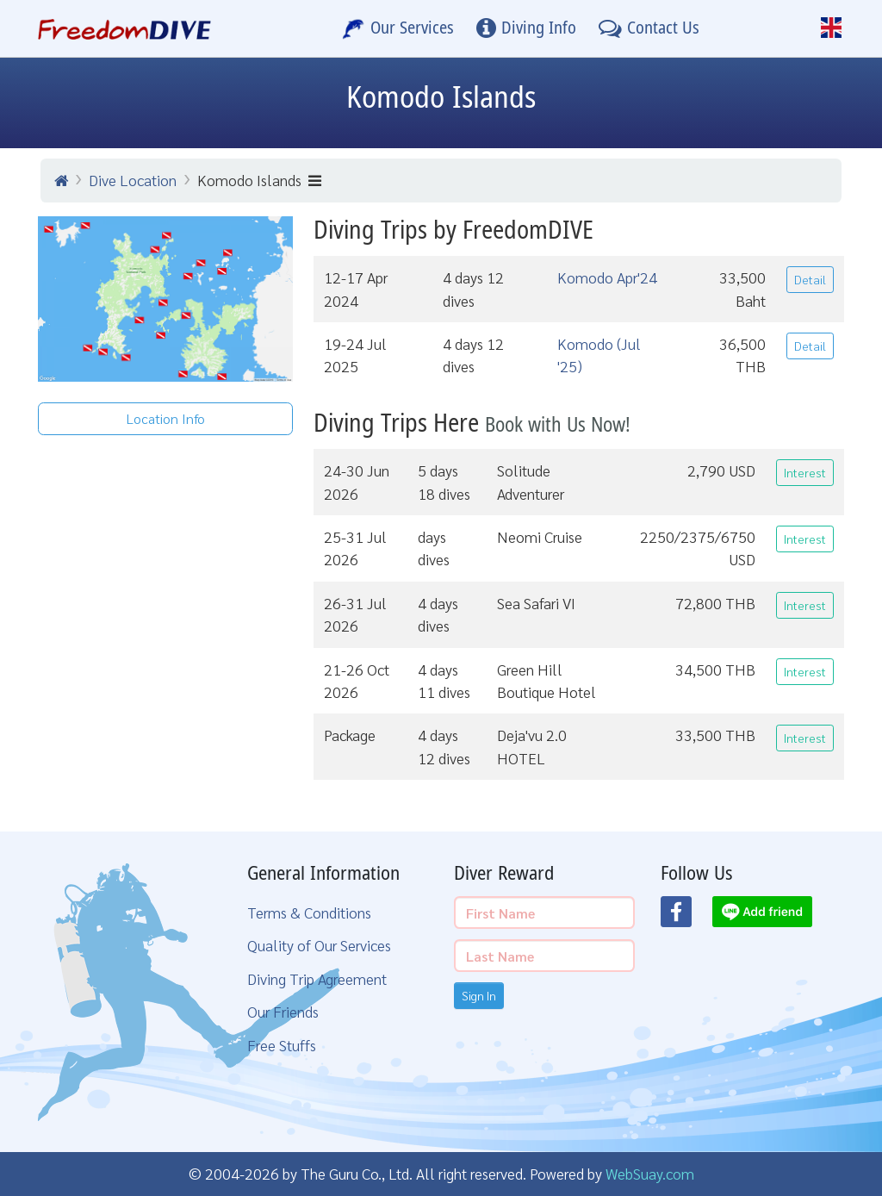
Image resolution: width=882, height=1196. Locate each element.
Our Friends (283, 1011)
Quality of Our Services (319, 945)
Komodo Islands (259, 180)
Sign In (479, 995)
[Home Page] (124, 28)
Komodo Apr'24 (607, 277)
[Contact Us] (649, 28)
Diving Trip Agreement (317, 978)
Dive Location (133, 180)
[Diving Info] (526, 28)
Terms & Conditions (309, 912)
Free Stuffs (281, 1045)
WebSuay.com (650, 1173)
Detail (810, 279)
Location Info (166, 418)
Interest (805, 472)
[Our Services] (398, 28)
